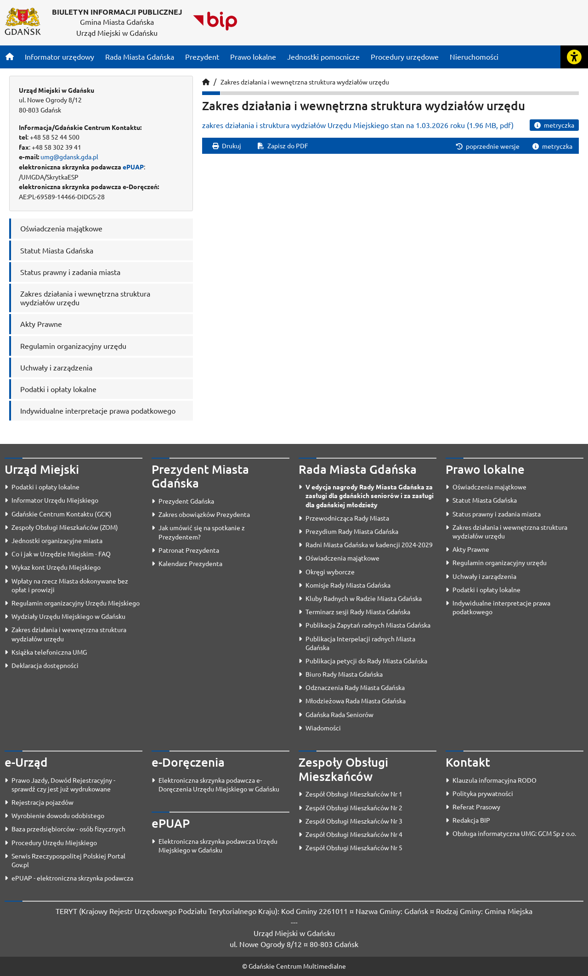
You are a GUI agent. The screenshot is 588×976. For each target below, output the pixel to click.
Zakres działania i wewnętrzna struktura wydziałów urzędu (304, 82)
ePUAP (133, 167)
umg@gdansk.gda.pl (69, 156)
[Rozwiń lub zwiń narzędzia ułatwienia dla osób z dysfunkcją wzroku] (574, 56)
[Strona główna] (9, 56)
